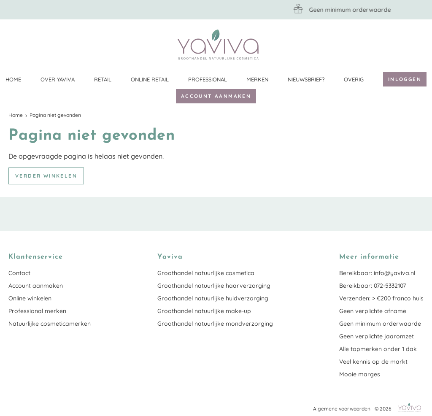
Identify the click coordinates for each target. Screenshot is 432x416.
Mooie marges (359, 374)
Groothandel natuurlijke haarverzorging (213, 285)
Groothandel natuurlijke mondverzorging (215, 323)
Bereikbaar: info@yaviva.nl (377, 273)
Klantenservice (417, 44)
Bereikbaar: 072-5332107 (372, 285)
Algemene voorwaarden (341, 408)
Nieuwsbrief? (306, 79)
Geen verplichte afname (372, 311)
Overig (354, 79)
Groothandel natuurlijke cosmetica (205, 273)
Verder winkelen (46, 176)
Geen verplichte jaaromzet (376, 336)
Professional (207, 79)
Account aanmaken (216, 96)
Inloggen (404, 79)
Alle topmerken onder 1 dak (378, 349)
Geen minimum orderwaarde (380, 323)
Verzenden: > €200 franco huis (381, 298)
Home (13, 79)
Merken (257, 79)
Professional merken (37, 311)
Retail (102, 79)
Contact (19, 273)
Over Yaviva (57, 79)
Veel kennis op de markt (373, 361)
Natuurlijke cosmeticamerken (49, 323)
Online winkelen (29, 298)
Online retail (150, 79)
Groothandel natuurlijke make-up (204, 311)
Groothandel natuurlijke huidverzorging (212, 298)
